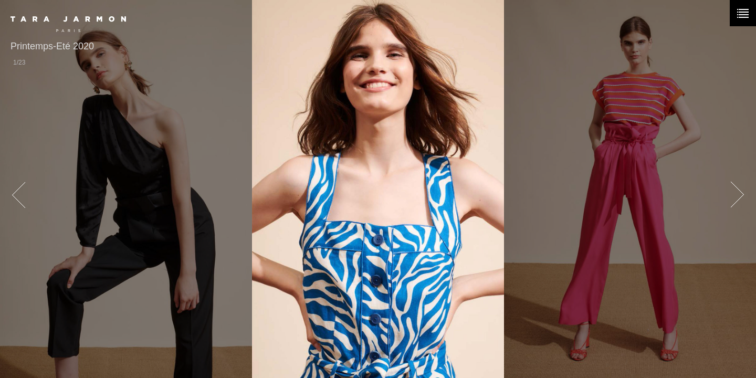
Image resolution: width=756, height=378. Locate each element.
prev (18, 195)
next (738, 195)
